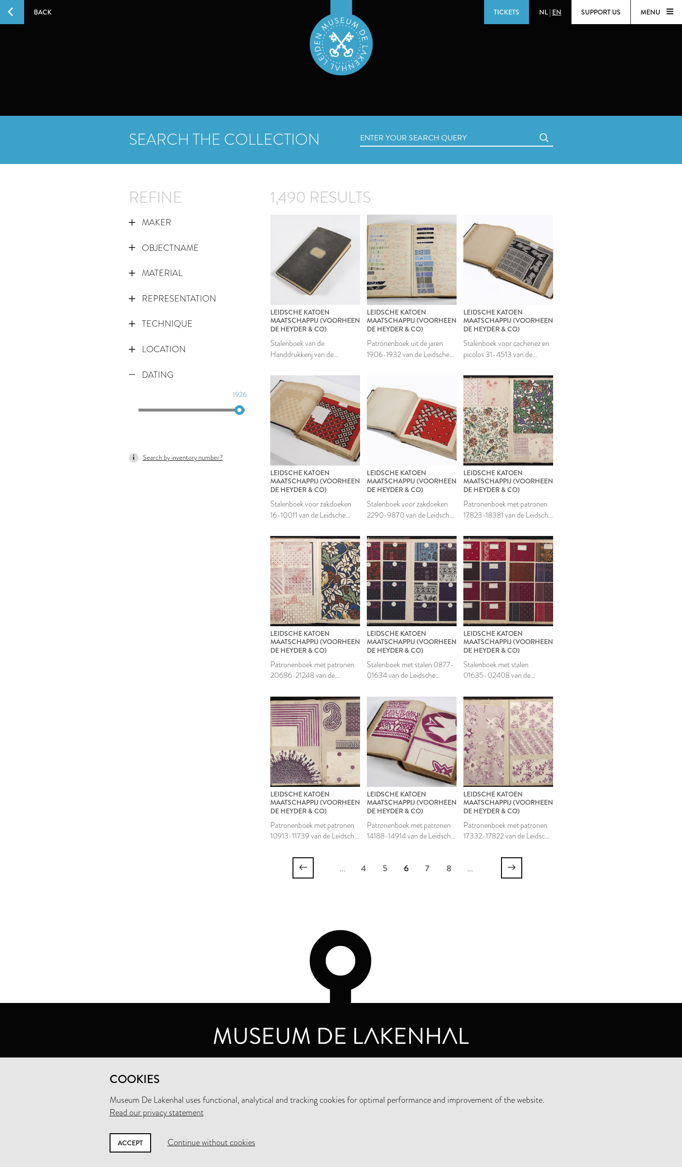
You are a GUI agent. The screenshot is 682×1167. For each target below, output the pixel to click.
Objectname (164, 248)
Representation (172, 298)
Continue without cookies (211, 1142)
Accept (130, 1143)
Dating (151, 375)
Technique (161, 323)
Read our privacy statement (157, 1112)
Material (155, 273)
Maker (150, 222)
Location (157, 349)
